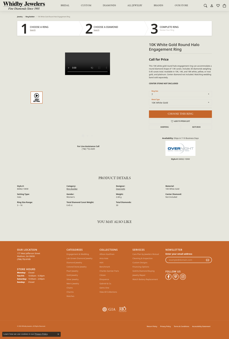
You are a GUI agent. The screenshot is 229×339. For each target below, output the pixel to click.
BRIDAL (65, 5)
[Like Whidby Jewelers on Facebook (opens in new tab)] (168, 277)
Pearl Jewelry (72, 271)
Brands (158, 5)
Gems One (104, 287)
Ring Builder (30, 17)
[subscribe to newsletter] (208, 260)
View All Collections (108, 292)
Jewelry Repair (138, 275)
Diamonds (109, 5)
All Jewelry (134, 5)
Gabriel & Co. (106, 283)
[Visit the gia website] (109, 309)
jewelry (20, 17)
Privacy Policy (165, 326)
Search (33, 30)
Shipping (164, 127)
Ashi (101, 262)
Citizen (103, 275)
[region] (87, 97)
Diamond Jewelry (74, 262)
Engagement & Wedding (78, 254)
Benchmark (105, 266)
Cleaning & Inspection (142, 258)
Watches (70, 296)
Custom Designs (139, 262)
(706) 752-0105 (88, 149)
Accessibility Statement (201, 326)
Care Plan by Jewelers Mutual (145, 254)
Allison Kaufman (107, 254)
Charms (70, 292)
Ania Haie (104, 258)
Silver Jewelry (73, 279)
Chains (70, 287)
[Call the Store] (24, 259)
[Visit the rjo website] (123, 309)
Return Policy (152, 326)
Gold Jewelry (72, 275)
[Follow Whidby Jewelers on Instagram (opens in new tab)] (183, 277)
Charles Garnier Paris (109, 271)
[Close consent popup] (58, 334)
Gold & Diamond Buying (143, 271)
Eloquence (104, 279)
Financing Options (140, 266)
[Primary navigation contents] (124, 5)
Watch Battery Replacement (145, 279)
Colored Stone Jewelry (76, 266)
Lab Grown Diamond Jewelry (79, 258)
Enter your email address (178, 253)
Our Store (181, 5)
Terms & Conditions (181, 326)
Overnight (120, 189)
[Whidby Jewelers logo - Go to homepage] (23, 5)
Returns (196, 127)
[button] (205, 6)
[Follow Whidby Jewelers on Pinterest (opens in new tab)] (176, 277)
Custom (86, 5)
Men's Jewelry (73, 283)
